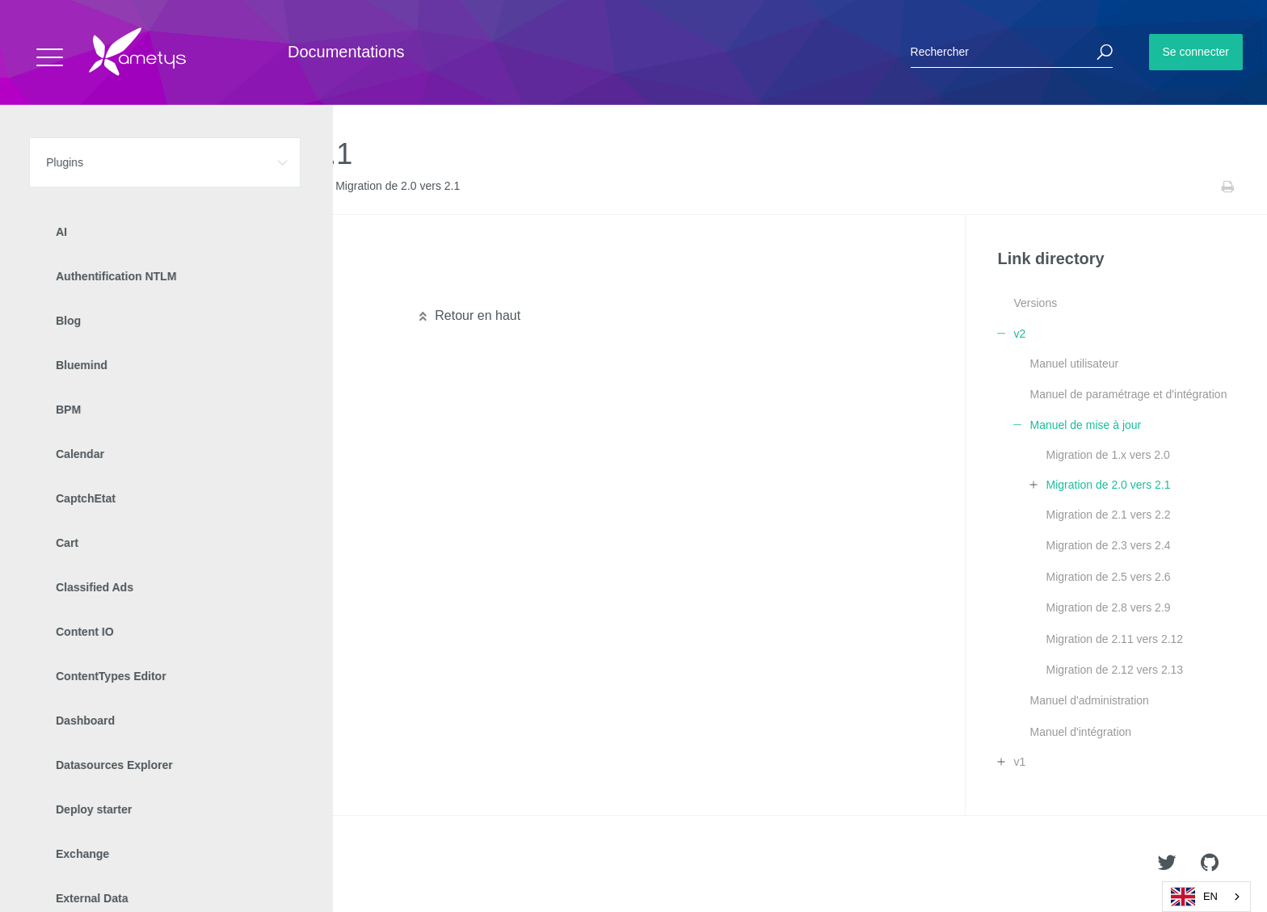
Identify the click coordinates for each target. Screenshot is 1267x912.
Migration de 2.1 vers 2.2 (1108, 514)
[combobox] (1206, 896)
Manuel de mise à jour (272, 186)
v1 (1019, 761)
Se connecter (1196, 51)
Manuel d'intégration (1080, 731)
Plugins (95, 186)
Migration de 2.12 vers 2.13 (1114, 669)
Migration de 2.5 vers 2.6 (1108, 576)
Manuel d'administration (1088, 700)
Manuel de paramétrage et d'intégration (1128, 394)
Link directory (154, 186)
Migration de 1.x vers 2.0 (1107, 454)
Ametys (107, 864)
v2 (204, 186)
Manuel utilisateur (1073, 363)
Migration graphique (111, 285)
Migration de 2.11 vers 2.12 (1114, 639)
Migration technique (110, 260)
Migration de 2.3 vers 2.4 (1108, 545)
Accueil (48, 186)
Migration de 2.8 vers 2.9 (1108, 607)
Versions (1035, 302)
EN (1194, 897)
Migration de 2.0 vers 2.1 (1108, 484)
